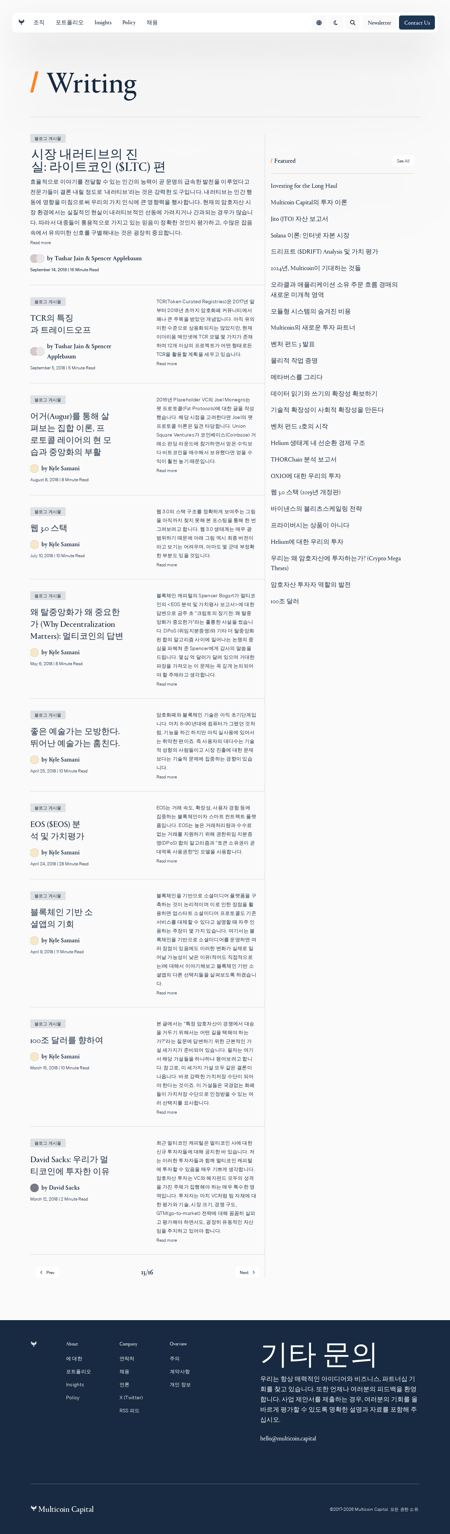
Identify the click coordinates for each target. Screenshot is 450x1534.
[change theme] (336, 22)
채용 (128, 1371)
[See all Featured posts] (403, 160)
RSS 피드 (133, 1410)
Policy (77, 1397)
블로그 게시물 (48, 138)
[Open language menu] (319, 22)
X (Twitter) (135, 1397)
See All (403, 161)
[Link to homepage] (21, 22)
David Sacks (64, 1187)
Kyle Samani (64, 468)
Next (247, 1272)
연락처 (130, 1358)
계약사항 (183, 1371)
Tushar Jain (69, 258)
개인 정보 (184, 1384)
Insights (79, 1384)
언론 (128, 1384)
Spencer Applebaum (116, 258)
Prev (47, 1272)
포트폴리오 (82, 1371)
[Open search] (353, 22)
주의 (178, 1358)
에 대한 (78, 1358)
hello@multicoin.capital (288, 1438)
